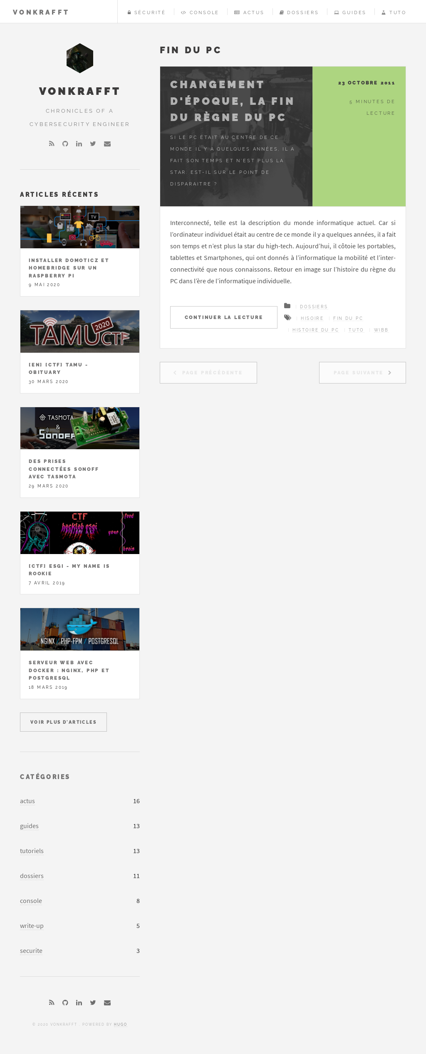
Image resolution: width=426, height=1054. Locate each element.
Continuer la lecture (224, 317)
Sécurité (147, 12)
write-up (32, 925)
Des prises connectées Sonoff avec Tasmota (64, 469)
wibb (381, 330)
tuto (356, 330)
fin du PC (348, 318)
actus (27, 801)
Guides (350, 12)
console (31, 900)
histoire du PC (315, 330)
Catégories (45, 776)
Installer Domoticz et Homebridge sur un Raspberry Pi (69, 268)
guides (29, 825)
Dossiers (299, 12)
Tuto (393, 12)
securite (31, 950)
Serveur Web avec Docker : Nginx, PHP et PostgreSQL (69, 670)
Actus (249, 12)
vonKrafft (41, 12)
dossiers (32, 875)
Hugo (120, 1024)
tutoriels (32, 850)
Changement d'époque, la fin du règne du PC (232, 101)
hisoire (312, 318)
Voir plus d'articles (63, 722)
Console (200, 12)
